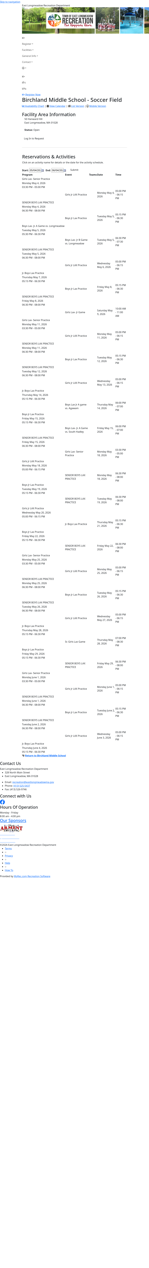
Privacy (9, 855)
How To (9, 870)
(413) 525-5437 (21, 785)
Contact (26, 62)
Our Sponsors (13, 820)
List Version (77, 106)
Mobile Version (97, 106)
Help (7, 863)
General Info (29, 56)
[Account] (30, 68)
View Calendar (57, 106)
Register (26, 44)
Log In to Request (34, 138)
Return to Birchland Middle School (45, 755)
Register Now (32, 94)
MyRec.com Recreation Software (32, 876)
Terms (8, 848)
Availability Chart (33, 106)
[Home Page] (30, 38)
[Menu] (24, 89)
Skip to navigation (10, 1)
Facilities (27, 50)
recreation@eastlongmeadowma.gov (33, 782)
